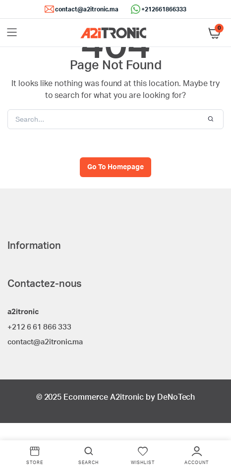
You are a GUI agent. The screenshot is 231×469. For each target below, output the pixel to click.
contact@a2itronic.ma (86, 9)
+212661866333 (163, 9)
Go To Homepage (115, 167)
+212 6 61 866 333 (39, 327)
